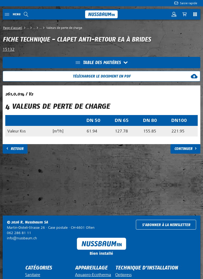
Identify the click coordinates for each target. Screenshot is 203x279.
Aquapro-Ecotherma (93, 274)
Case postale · (51, 227)
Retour (17, 149)
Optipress (123, 274)
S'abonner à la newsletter (166, 225)
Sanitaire (32, 274)
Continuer (183, 149)
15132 (9, 49)
